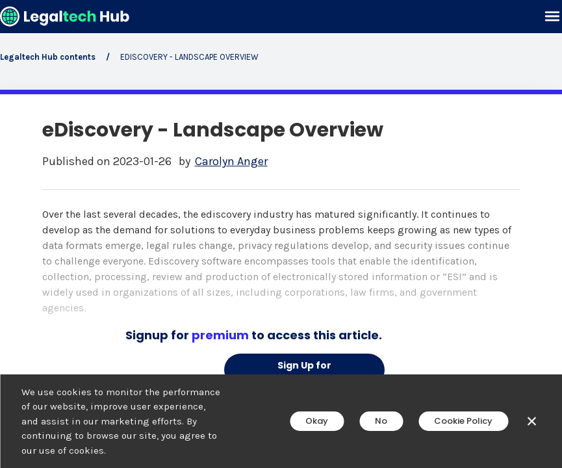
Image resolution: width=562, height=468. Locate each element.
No (381, 421)
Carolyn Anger (231, 161)
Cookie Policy (463, 421)
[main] (281, 234)
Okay (316, 421)
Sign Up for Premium (304, 372)
